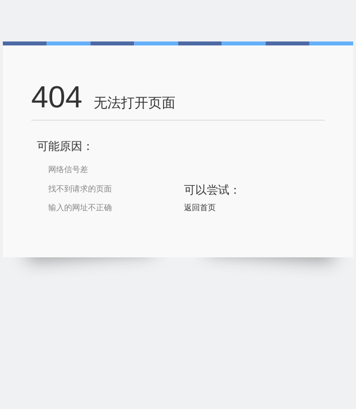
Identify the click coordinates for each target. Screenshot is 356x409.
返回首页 (200, 207)
